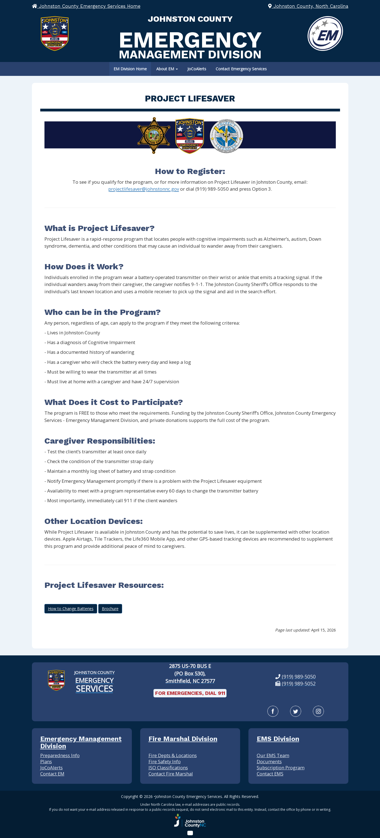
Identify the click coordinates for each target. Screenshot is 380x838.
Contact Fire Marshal (171, 773)
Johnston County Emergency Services (188, 796)
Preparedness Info (60, 755)
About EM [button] (167, 68)
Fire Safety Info (165, 761)
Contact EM (52, 773)
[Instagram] (318, 711)
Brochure (110, 608)
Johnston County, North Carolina (308, 6)
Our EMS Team (273, 755)
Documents (269, 761)
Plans (46, 761)
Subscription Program (280, 767)
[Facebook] (272, 711)
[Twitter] (295, 711)
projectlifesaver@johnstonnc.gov (143, 189)
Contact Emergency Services (241, 68)
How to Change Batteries (71, 608)
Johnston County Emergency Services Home (86, 6)
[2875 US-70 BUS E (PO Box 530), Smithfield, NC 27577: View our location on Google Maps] (190, 673)
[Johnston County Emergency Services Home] (94, 680)
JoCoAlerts (196, 68)
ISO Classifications (168, 767)
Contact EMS (270, 773)
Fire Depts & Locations (173, 755)
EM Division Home (130, 68)
